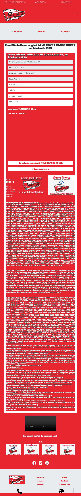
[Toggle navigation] (75, 15)
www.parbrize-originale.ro (21, 202)
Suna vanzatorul (40, 169)
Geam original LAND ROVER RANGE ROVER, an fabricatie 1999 (38, 56)
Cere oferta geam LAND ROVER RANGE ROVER (40, 163)
